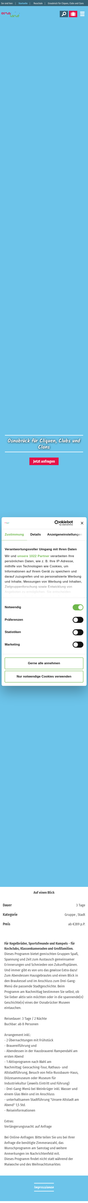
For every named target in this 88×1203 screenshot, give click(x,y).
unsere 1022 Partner (33, 556)
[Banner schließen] (82, 523)
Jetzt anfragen (44, 461)
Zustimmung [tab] (14, 534)
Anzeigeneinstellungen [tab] (64, 534)
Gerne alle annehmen (44, 663)
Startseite (23, 3)
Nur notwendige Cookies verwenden (44, 676)
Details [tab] (35, 534)
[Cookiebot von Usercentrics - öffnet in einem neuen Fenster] (56, 523)
